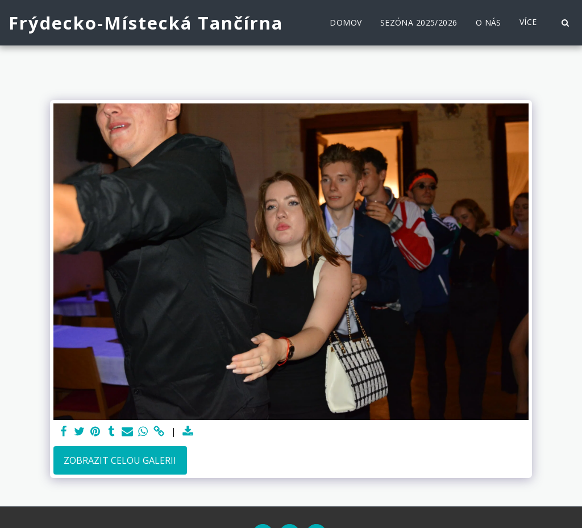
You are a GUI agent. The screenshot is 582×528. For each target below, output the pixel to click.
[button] (565, 23)
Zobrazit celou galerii (120, 460)
